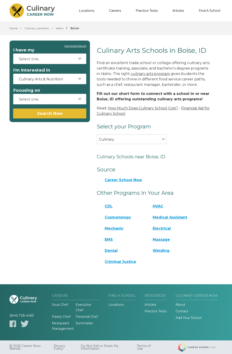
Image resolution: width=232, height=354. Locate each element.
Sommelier (84, 323)
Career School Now (123, 180)
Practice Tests (147, 11)
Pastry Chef (61, 317)
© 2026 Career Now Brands (25, 347)
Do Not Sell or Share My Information (100, 347)
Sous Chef (60, 305)
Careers (115, 11)
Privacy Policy (59, 347)
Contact (182, 311)
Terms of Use (144, 347)
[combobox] (49, 59)
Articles (178, 11)
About (180, 305)
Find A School (209, 11)
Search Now (50, 113)
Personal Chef (87, 317)
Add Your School (188, 318)
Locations (86, 11)
